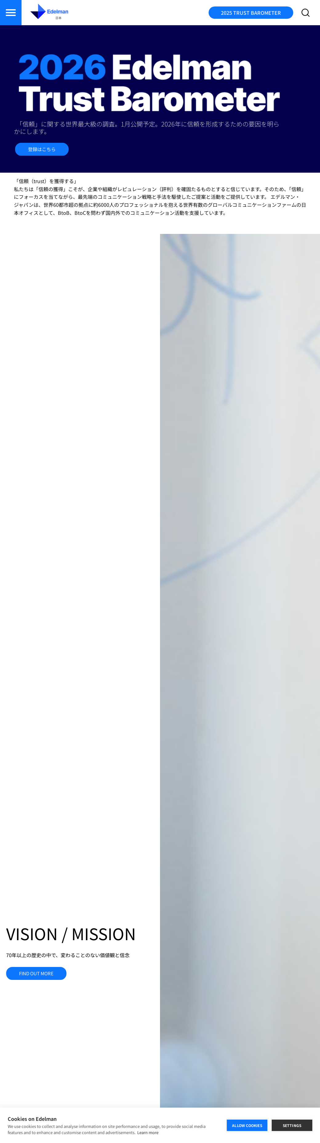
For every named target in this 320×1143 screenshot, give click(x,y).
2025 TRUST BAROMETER (251, 12)
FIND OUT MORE (36, 973)
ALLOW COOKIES (247, 1125)
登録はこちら (42, 149)
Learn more (147, 1132)
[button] (11, 12)
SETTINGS (292, 1125)
